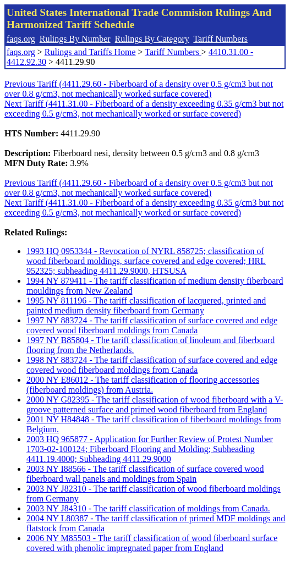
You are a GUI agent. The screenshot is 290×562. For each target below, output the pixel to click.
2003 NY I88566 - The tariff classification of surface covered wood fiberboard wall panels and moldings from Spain (145, 473)
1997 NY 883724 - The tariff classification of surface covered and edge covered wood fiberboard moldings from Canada (151, 325)
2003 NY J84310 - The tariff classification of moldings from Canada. (148, 508)
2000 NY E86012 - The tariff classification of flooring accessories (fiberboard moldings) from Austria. (142, 384)
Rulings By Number (75, 38)
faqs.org (21, 38)
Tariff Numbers (220, 38)
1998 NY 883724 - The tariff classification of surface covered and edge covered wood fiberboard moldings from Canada (151, 364)
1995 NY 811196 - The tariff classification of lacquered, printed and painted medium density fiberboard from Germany (146, 305)
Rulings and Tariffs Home (90, 52)
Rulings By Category (152, 38)
